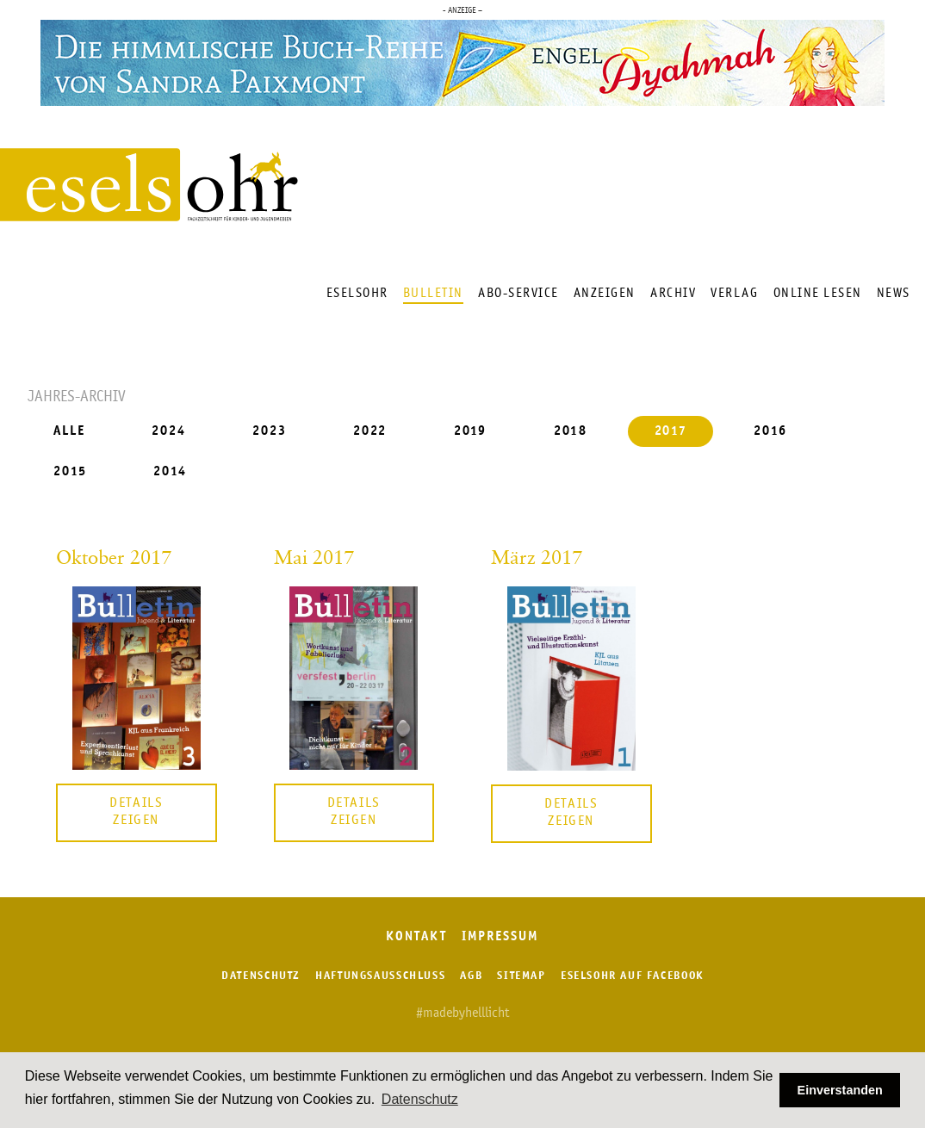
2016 (770, 431)
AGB (471, 976)
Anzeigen (605, 293)
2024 (169, 431)
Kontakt (416, 937)
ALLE (69, 431)
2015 (70, 471)
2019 (470, 431)
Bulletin (433, 293)
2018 (571, 431)
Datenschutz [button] (420, 1099)
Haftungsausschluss (380, 976)
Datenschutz (261, 976)
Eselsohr (357, 293)
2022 (370, 431)
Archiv (673, 293)
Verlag (734, 293)
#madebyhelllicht (462, 1013)
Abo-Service (518, 293)
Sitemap (521, 976)
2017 (671, 431)
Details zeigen (136, 811)
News (893, 293)
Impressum (500, 937)
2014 (170, 471)
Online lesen (817, 293)
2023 (269, 431)
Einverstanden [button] (840, 1090)
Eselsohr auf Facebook (632, 976)
